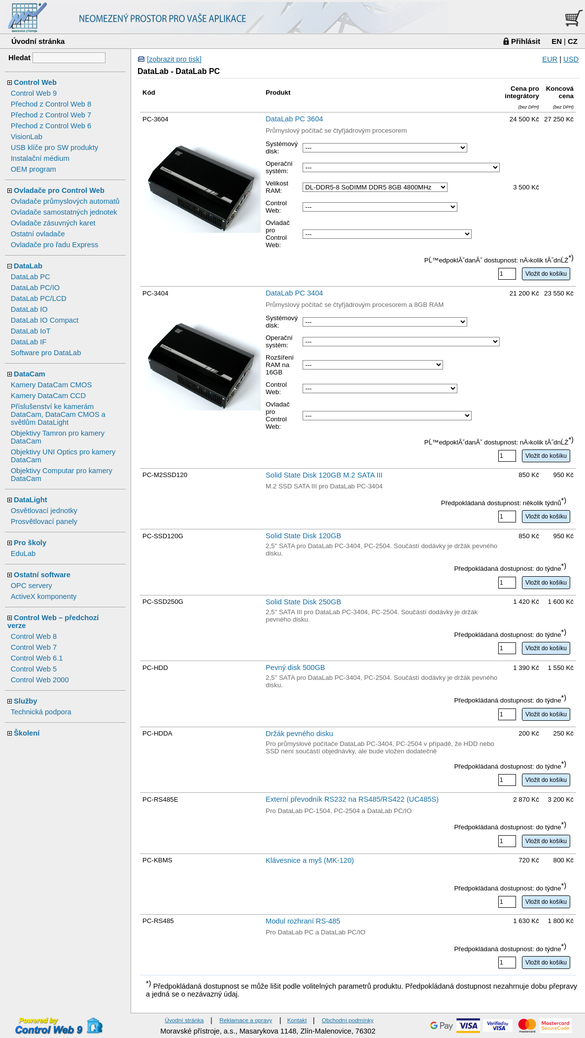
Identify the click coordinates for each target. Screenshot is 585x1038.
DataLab (28, 266)
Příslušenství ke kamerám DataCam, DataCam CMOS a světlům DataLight (58, 414)
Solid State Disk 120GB (303, 536)
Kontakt (297, 1020)
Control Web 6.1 (37, 658)
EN (556, 41)
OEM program (33, 169)
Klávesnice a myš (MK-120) (310, 860)
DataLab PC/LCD (39, 298)
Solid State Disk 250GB (303, 602)
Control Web (35, 82)
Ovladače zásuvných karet (53, 223)
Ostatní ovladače (38, 234)
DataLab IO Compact (45, 320)
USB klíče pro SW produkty (55, 147)
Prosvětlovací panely (44, 521)
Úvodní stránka (38, 41)
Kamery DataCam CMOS (51, 385)
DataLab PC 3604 (294, 119)
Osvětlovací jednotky (44, 511)
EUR (549, 59)
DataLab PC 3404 (294, 293)
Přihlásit (525, 41)
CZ (573, 41)
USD (571, 59)
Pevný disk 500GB (295, 667)
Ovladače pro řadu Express (55, 245)
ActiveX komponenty (44, 596)
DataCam (29, 374)
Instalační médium (40, 158)
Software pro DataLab (46, 353)
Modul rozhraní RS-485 (303, 921)
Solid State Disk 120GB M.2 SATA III (324, 475)
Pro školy (30, 543)
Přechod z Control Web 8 (51, 104)
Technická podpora (41, 712)
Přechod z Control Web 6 (51, 126)
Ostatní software (42, 575)
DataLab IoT (31, 331)
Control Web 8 (34, 636)
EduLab (23, 553)
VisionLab (26, 137)
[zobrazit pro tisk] (174, 59)
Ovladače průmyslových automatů (65, 201)
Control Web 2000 (40, 680)
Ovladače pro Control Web (59, 190)
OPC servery (31, 586)
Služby (25, 701)
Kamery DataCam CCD (48, 396)
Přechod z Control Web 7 (51, 115)
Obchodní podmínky (348, 1020)
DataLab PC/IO (35, 288)
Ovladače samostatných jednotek (64, 212)
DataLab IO (29, 309)
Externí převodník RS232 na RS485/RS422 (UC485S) (352, 799)
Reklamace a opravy (245, 1020)
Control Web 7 (34, 647)
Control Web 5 (34, 669)
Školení (26, 733)
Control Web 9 (34, 93)
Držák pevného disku (299, 734)
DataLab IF (29, 342)
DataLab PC (30, 277)
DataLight (30, 500)
